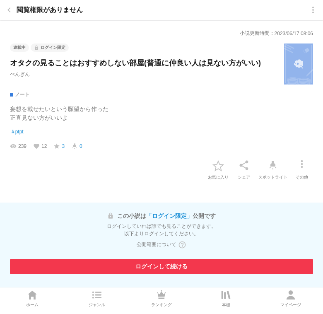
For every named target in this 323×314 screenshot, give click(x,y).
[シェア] (244, 165)
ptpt (18, 132)
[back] (9, 10)
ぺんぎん (20, 74)
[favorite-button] (218, 165)
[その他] (302, 165)
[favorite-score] (59, 146)
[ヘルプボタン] (182, 245)
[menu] (313, 10)
